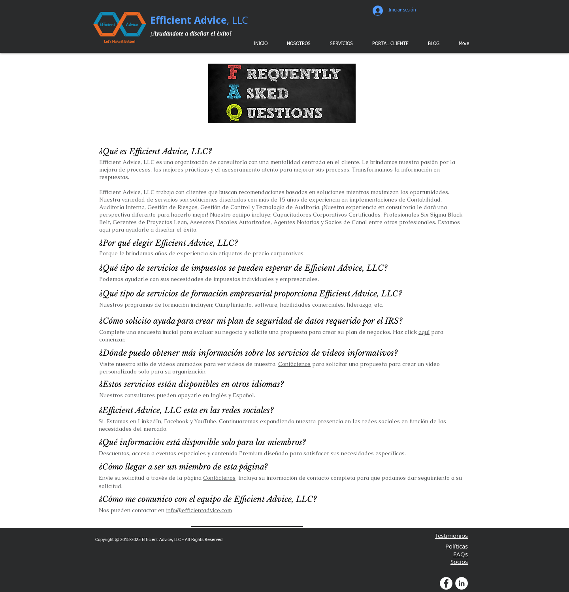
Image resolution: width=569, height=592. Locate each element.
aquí (424, 332)
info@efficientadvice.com (199, 510)
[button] (340, 44)
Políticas (456, 546)
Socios (459, 562)
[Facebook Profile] (446, 583)
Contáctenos (294, 364)
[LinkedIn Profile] (461, 583)
